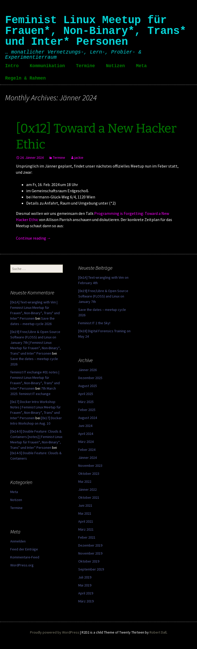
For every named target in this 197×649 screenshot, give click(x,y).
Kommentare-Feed (24, 557)
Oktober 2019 (88, 561)
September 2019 (91, 569)
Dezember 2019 (90, 545)
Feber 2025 (86, 409)
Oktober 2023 (88, 473)
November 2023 (90, 465)
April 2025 (85, 393)
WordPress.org (22, 565)
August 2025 (87, 385)
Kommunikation (47, 66)
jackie (78, 157)
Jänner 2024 (87, 457)
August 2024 (87, 417)
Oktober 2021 (88, 497)
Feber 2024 (86, 449)
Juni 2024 (85, 425)
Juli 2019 (84, 577)
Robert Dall (158, 632)
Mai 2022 (84, 481)
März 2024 (86, 441)
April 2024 (85, 433)
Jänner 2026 (87, 369)
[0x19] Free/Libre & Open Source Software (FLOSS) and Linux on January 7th (103, 296)
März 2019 (86, 601)
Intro (12, 66)
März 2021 (86, 529)
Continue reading (33, 238)
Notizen (115, 66)
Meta (141, 66)
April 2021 (85, 521)
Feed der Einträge (24, 549)
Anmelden (18, 541)
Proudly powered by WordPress (54, 632)
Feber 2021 (86, 537)
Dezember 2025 (90, 377)
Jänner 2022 (87, 489)
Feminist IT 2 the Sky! (94, 323)
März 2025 (86, 401)
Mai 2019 (84, 585)
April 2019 (85, 593)
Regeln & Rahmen (25, 78)
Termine (85, 66)
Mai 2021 (84, 513)
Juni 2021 (85, 505)
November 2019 (90, 553)
